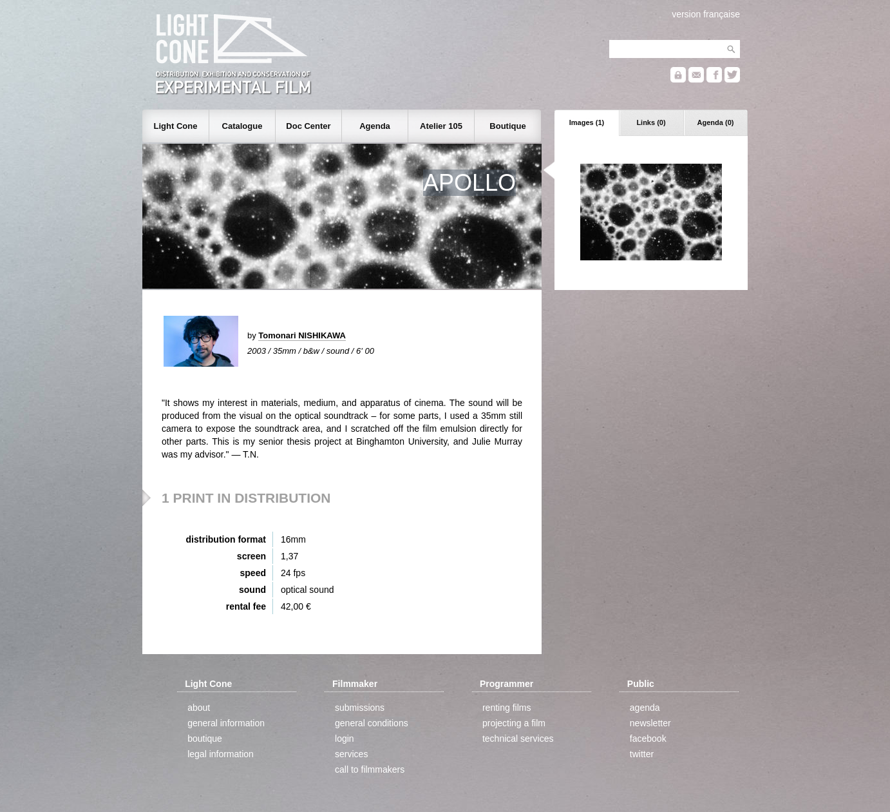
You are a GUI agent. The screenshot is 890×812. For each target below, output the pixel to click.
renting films (506, 707)
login (344, 738)
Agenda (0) (715, 122)
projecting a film (513, 723)
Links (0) (650, 122)
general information (226, 723)
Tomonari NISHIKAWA (302, 335)
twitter (642, 754)
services (351, 754)
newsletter (650, 723)
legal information (220, 754)
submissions (359, 707)
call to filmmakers (369, 769)
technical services (518, 738)
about (198, 707)
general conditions (371, 723)
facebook (648, 738)
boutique (204, 738)
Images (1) (586, 122)
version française (706, 14)
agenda (645, 707)
